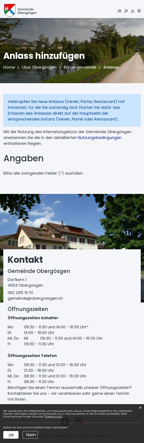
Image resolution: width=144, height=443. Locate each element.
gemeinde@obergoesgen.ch (35, 298)
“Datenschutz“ (53, 416)
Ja (11, 435)
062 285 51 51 (20, 292)
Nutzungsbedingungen (100, 137)
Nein (31, 435)
